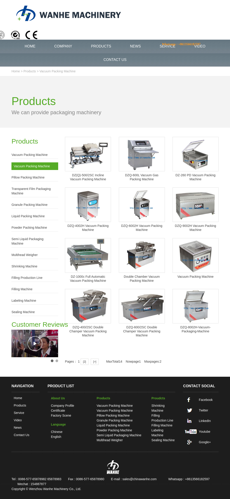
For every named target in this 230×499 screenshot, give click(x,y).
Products (30, 71)
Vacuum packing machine (58, 71)
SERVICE (167, 46)
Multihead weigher (24, 255)
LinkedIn (205, 421)
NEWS (135, 46)
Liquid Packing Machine (28, 216)
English (56, 437)
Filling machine (21, 289)
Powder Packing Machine (29, 227)
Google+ (205, 442)
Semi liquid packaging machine (27, 241)
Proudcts (158, 398)
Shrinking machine (24, 266)
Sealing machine (23, 312)
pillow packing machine (27, 177)
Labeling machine (23, 300)
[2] (84, 361)
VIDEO (200, 46)
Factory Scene (61, 415)
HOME (30, 46)
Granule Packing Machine (29, 204)
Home (18, 398)
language (58, 424)
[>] (94, 361)
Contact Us (21, 435)
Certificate (58, 410)
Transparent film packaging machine (31, 191)
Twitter (203, 410)
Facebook (205, 400)
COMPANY (63, 46)
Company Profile (62, 405)
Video (18, 420)
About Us (58, 398)
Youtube (204, 431)
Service (19, 413)
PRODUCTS (101, 46)
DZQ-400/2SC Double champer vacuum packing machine (87, 331)
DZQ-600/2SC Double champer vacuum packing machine (141, 331)
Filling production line (26, 278)
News (18, 427)
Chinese (56, 432)
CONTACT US (115, 60)
